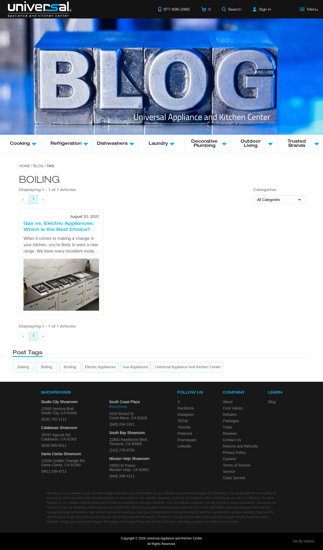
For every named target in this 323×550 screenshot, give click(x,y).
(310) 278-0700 (122, 450)
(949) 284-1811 (122, 424)
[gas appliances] (136, 367)
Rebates (230, 414)
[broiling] (70, 367)
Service (229, 471)
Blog (272, 402)
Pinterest (184, 433)
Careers (229, 459)
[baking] (23, 367)
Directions (118, 406)
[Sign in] (262, 9)
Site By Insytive (303, 541)
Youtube (184, 427)
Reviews (230, 433)
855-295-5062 (127, 507)
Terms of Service (236, 465)
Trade (227, 427)
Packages (231, 421)
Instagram (185, 414)
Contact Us (232, 440)
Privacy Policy (234, 452)
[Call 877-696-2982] (174, 9)
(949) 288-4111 (122, 476)
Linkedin (184, 446)
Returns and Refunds (240, 446)
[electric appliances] (100, 367)
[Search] (232, 9)
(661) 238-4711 (54, 471)
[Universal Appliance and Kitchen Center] (188, 367)
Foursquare (186, 440)
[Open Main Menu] (309, 9)
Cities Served (234, 478)
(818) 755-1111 (54, 419)
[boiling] (46, 367)
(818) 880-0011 (54, 445)
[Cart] (206, 9)
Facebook (185, 408)
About (228, 402)
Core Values (233, 408)
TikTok (182, 421)
